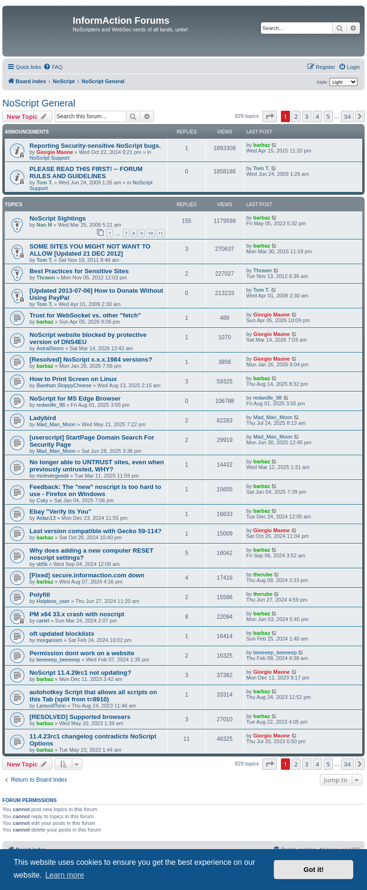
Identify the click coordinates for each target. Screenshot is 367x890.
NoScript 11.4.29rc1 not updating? (80, 672)
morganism (49, 640)
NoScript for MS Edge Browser (75, 398)
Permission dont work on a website (82, 653)
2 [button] (296, 116)
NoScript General (38, 103)
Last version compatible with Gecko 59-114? (95, 531)
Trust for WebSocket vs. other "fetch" (85, 315)
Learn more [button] (64, 875)
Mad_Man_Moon (56, 424)
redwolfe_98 (51, 405)
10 (150, 233)
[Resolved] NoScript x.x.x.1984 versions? (90, 359)
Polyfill (39, 594)
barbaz (261, 145)
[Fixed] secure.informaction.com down (87, 575)
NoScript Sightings (57, 218)
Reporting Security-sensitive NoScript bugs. (95, 145)
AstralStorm (50, 348)
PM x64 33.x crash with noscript (76, 614)
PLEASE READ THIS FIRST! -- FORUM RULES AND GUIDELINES (86, 172)
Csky (42, 500)
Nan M (44, 225)
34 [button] (347, 116)
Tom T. (45, 182)
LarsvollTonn (51, 705)
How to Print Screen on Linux (73, 379)
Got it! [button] (314, 869)
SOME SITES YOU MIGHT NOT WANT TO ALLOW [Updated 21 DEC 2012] (89, 250)
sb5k (42, 564)
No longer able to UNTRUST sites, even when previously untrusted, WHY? (96, 466)
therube (262, 574)
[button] (269, 116)
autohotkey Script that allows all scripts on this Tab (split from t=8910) (93, 696)
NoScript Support (49, 158)
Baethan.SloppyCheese (64, 385)
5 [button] (328, 116)
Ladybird (42, 417)
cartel (43, 620)
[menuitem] (52, 67)
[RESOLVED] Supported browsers (79, 716)
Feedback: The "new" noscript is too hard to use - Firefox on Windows (95, 490)
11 (160, 233)
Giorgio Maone (55, 152)
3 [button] (307, 116)
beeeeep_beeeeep (58, 659)
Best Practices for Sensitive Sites (79, 271)
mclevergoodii (53, 475)
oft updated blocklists (61, 633)
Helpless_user (53, 601)
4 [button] (317, 116)
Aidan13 (46, 518)
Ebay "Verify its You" (60, 511)
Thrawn (46, 277)
